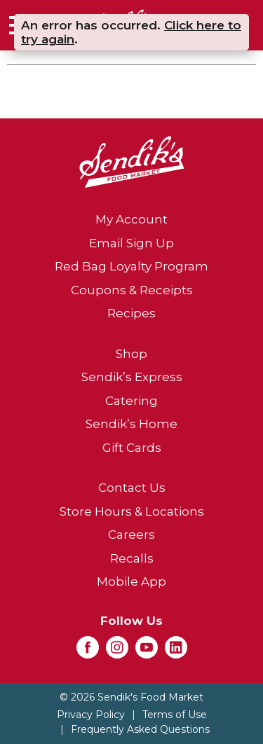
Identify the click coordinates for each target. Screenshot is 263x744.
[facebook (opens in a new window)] (87, 652)
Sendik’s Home (131, 424)
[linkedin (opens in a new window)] (176, 652)
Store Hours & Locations (132, 511)
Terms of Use (174, 714)
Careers (131, 535)
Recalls (132, 558)
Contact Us (132, 488)
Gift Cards (131, 448)
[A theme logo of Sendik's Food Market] (131, 161)
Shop (131, 354)
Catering (131, 401)
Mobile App (131, 581)
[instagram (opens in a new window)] (117, 652)
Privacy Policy (91, 714)
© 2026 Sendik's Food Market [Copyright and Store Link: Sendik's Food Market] (131, 697)
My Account (131, 219)
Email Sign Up (131, 243)
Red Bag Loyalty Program (131, 266)
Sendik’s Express (131, 377)
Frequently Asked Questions (140, 729)
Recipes (131, 313)
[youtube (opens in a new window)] (146, 652)
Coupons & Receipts (132, 290)
